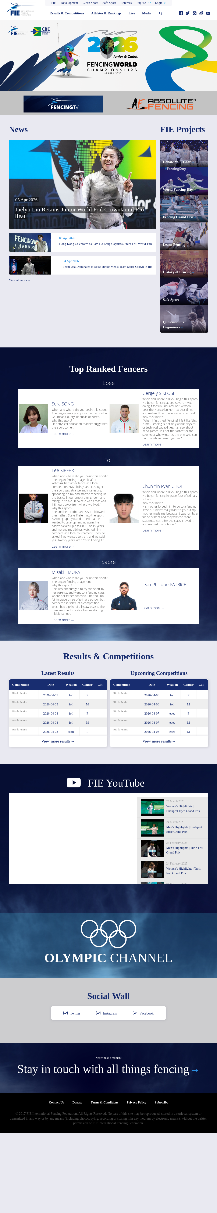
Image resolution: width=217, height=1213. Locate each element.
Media (147, 13)
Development (69, 2)
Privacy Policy (136, 1182)
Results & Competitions (67, 13)
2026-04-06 (151, 775)
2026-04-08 (151, 812)
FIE (53, 2)
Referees (126, 2)
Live (132, 13)
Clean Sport (90, 2)
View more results (58, 821)
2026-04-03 (50, 812)
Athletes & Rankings (106, 13)
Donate (77, 1182)
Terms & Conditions (104, 1182)
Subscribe (161, 1182)
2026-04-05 (50, 775)
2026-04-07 (151, 793)
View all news (19, 280)
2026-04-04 (50, 793)
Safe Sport (109, 2)
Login (159, 2)
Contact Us (56, 1182)
